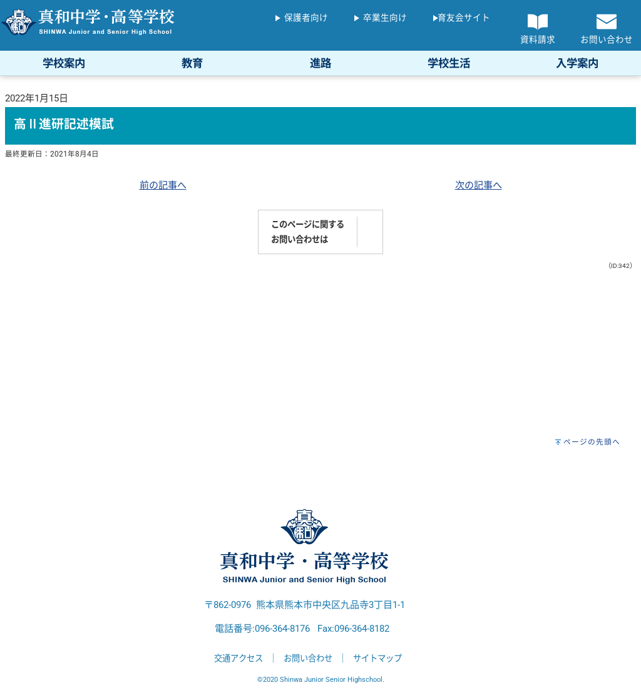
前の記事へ (163, 185)
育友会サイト (464, 18)
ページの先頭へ (591, 442)
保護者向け (306, 18)
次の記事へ (478, 185)
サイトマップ (377, 658)
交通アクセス (238, 658)
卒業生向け (385, 18)
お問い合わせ (308, 658)
